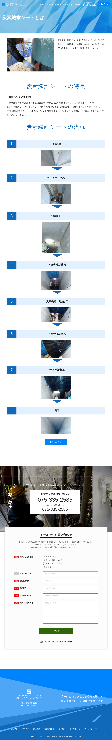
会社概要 (42, 5)
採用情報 (77, 5)
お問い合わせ (104, 4)
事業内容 (50, 5)
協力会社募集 (68, 5)
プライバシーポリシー (92, 729)
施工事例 (58, 5)
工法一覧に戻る (55, 442)
